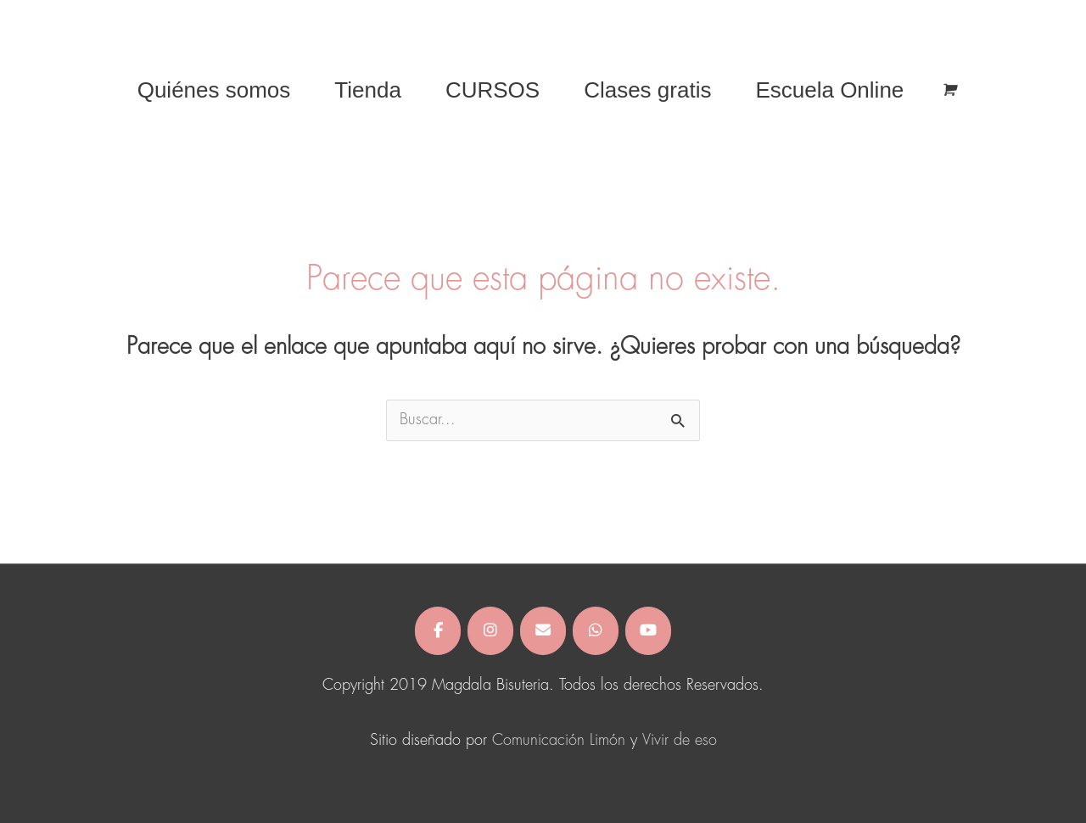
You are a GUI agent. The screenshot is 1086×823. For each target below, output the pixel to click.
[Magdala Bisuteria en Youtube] (648, 631)
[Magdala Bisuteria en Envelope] (543, 631)
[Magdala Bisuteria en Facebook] (438, 631)
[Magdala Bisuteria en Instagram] (490, 631)
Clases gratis (647, 90)
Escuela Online (829, 90)
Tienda (367, 90)
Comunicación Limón (558, 740)
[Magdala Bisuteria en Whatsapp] (596, 631)
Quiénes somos (214, 90)
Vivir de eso (679, 740)
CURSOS (492, 90)
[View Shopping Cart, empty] (948, 90)
